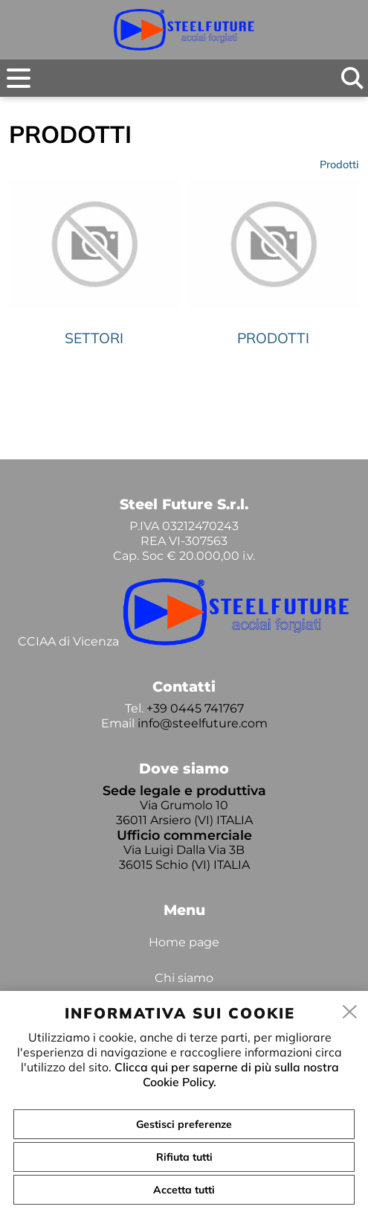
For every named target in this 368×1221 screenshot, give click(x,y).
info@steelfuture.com (203, 723)
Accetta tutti (184, 1189)
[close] (350, 1012)
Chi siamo (184, 978)
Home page (184, 942)
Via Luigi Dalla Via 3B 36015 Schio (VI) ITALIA (184, 857)
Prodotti (339, 164)
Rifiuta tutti (184, 1157)
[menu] (18, 78)
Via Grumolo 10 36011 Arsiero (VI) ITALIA (184, 812)
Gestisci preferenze (184, 1124)
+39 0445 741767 (195, 708)
